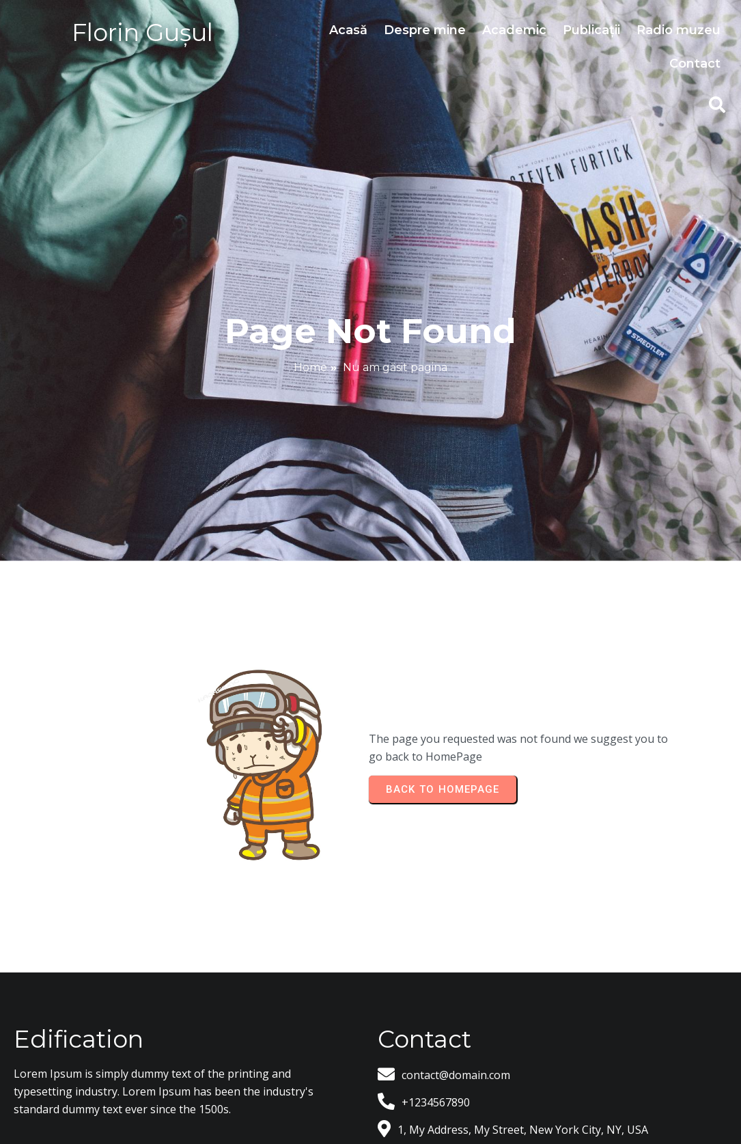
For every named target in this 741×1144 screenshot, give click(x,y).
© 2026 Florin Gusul (370, 1093)
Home (310, 328)
